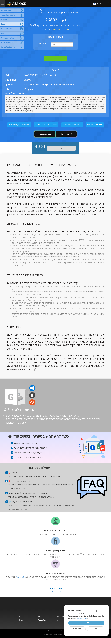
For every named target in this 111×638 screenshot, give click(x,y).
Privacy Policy (48, 634)
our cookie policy (82, 618)
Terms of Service (57, 634)
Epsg (29, 9)
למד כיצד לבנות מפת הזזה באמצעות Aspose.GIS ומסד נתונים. (55, 12)
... (61, 148)
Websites (42, 620)
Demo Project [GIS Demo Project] (66, 134)
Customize (77, 629)
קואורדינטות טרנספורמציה (72, 125)
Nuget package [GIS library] (45, 134)
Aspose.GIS (21, 577)
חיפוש (55, 58)
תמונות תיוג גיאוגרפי (94, 125)
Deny (95, 629)
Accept (86, 623)
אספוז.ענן (64, 29)
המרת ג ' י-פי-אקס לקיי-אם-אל (46, 125)
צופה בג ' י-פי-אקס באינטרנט (19, 125)
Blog (21, 620)
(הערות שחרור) (55, 591)
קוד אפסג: (42, 43)
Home (21, 616)
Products (41, 616)
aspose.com (56, 29)
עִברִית (97, 3)
